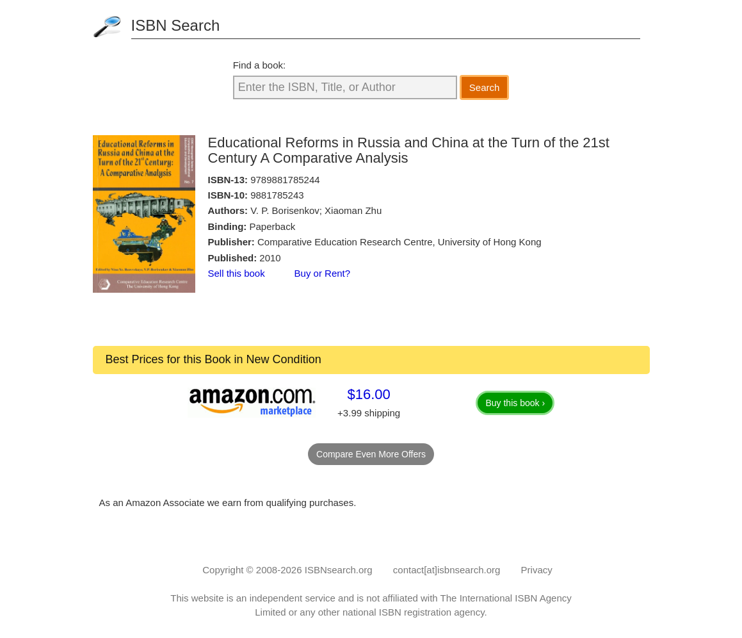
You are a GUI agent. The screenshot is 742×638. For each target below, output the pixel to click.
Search (484, 87)
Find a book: (259, 65)
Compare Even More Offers (371, 454)
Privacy (536, 569)
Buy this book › (515, 403)
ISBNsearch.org (339, 569)
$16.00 (368, 394)
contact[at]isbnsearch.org (447, 569)
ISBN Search (175, 25)
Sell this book (236, 273)
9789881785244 (284, 179)
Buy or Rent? (322, 273)
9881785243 (276, 195)
